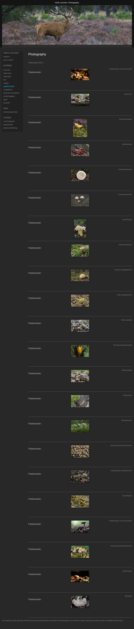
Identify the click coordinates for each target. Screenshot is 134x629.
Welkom (6, 57)
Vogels (6, 83)
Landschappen (9, 96)
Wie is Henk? (8, 60)
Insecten (6, 70)
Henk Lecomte (61, 3)
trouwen (6, 103)
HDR (4, 80)
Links (5, 108)
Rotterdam (7, 76)
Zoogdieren (7, 90)
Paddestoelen (8, 86)
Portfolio (7, 65)
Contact (7, 117)
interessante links (10, 112)
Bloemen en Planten (11, 93)
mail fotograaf (9, 121)
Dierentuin (7, 73)
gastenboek (8, 125)
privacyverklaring (10, 128)
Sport (5, 99)
